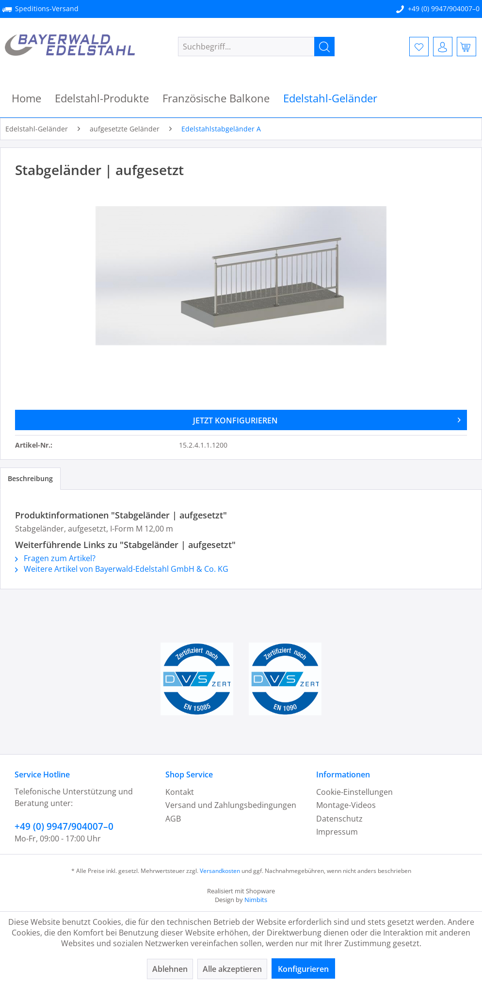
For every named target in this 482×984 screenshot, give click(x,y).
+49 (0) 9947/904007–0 (444, 8)
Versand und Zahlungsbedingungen (230, 805)
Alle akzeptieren (232, 969)
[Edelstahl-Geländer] (330, 98)
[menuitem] (256, 46)
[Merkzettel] (419, 46)
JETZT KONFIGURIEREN (327, 419)
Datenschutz (339, 818)
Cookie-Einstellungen (354, 792)
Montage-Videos (346, 805)
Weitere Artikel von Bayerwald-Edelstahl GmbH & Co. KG (121, 569)
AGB (173, 818)
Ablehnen (170, 969)
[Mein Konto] (442, 46)
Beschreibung (30, 478)
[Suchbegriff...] (256, 46)
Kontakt (179, 792)
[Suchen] (324, 46)
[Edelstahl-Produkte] (102, 98)
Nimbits (255, 899)
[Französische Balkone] (216, 98)
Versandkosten (220, 871)
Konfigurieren (303, 969)
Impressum (337, 831)
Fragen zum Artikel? (55, 558)
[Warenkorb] (466, 46)
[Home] (26, 98)
